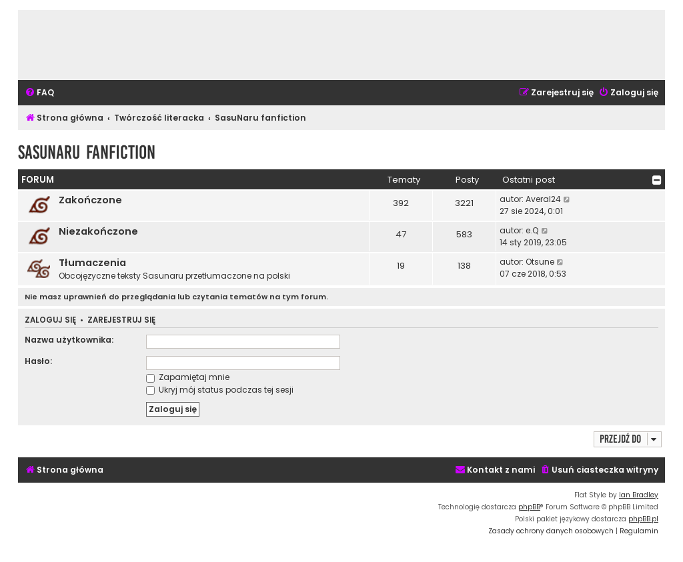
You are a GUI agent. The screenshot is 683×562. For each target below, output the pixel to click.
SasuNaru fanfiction (86, 152)
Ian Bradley (638, 495)
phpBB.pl (643, 519)
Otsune (540, 261)
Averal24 (543, 199)
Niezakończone (98, 231)
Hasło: (38, 361)
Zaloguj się (50, 320)
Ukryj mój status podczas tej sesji (219, 389)
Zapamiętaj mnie (187, 377)
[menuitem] (39, 93)
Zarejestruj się (121, 320)
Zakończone (90, 200)
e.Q (532, 230)
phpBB (529, 507)
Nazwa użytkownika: (69, 339)
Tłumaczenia (92, 262)
